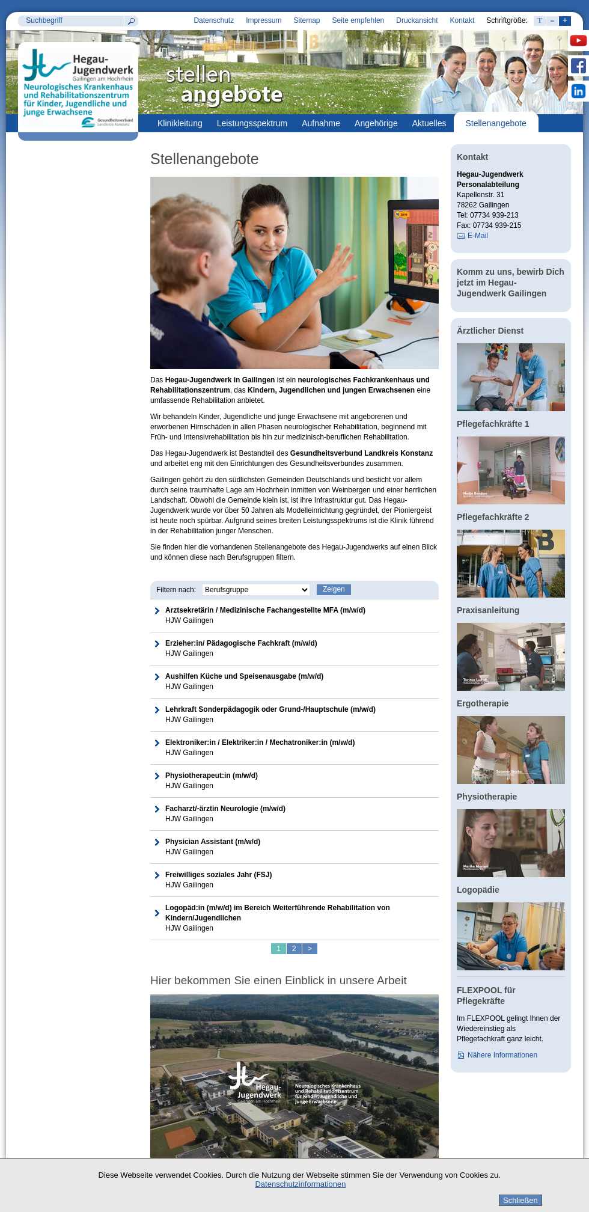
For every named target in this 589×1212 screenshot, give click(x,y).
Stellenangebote (496, 123)
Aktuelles (429, 123)
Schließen (520, 1200)
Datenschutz (214, 20)
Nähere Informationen (502, 1055)
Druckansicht (417, 20)
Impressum (263, 20)
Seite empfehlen (358, 20)
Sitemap (306, 20)
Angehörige (376, 123)
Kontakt (462, 20)
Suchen (131, 21)
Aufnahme (321, 123)
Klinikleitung (180, 123)
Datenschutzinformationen (300, 1184)
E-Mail (478, 235)
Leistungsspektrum (252, 123)
